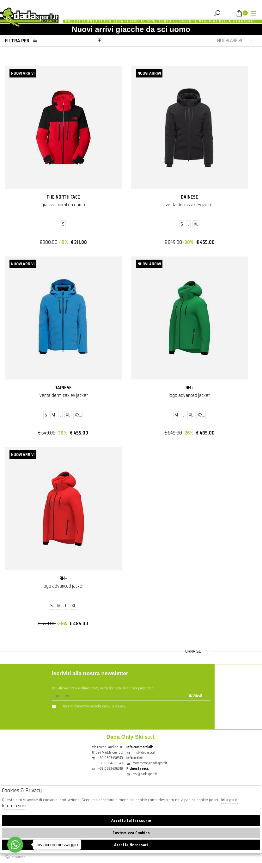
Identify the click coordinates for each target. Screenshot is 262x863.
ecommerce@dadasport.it (146, 763)
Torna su (196, 651)
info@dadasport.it (141, 752)
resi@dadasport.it (141, 774)
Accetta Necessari (131, 844)
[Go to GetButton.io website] (15, 857)
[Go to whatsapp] (15, 845)
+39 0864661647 (110, 763)
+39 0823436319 (110, 758)
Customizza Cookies (131, 832)
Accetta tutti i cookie (131, 820)
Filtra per (23, 40)
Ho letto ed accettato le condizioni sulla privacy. (89, 706)
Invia (195, 696)
